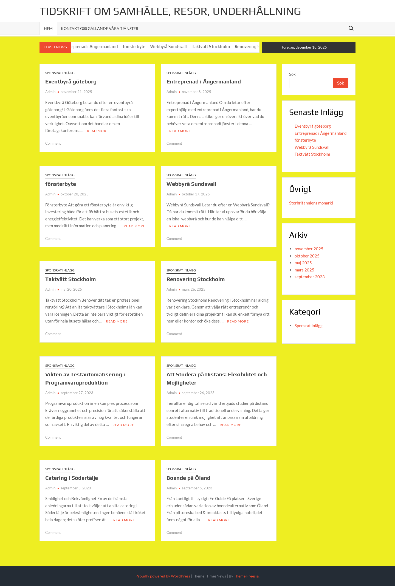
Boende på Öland (188, 477)
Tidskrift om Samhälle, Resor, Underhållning (170, 11)
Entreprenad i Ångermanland (96, 46)
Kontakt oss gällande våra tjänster (99, 28)
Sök (292, 74)
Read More (98, 131)
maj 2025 (303, 262)
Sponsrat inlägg (60, 73)
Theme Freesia (246, 576)
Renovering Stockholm (196, 279)
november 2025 (309, 248)
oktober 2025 (307, 255)
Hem (48, 28)
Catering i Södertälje (71, 477)
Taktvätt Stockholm (217, 46)
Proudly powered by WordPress (163, 576)
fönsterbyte (140, 46)
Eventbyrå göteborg (71, 81)
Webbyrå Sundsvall (174, 46)
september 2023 (310, 276)
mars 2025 (304, 269)
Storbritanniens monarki (311, 202)
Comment (53, 143)
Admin (50, 91)
